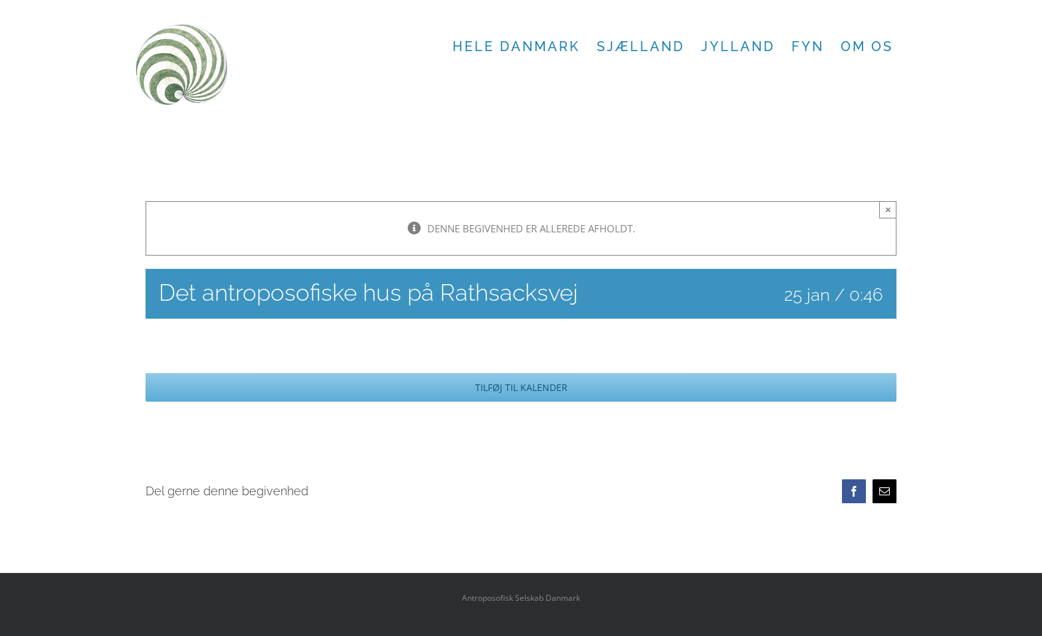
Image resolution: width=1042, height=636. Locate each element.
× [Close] (888, 209)
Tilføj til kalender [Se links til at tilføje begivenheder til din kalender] (521, 387)
